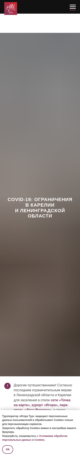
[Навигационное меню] (73, 7)
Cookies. (39, 439)
